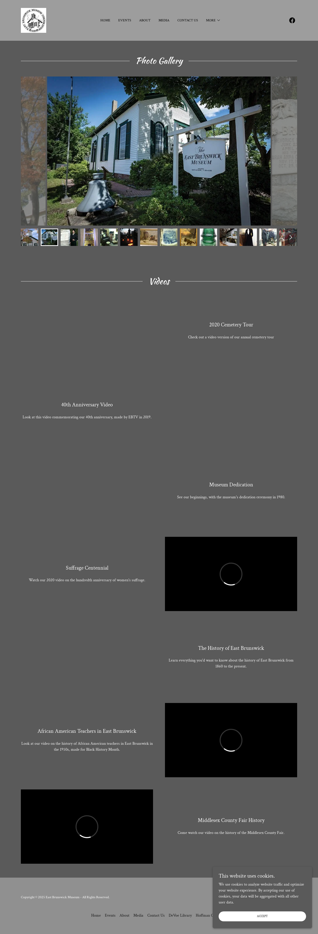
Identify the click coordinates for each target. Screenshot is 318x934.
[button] (213, 20)
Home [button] (96, 915)
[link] (33, 20)
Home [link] (105, 20)
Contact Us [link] (187, 20)
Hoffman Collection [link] (211, 915)
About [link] (145, 20)
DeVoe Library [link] (180, 915)
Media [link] (164, 20)
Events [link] (124, 20)
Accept (262, 916)
